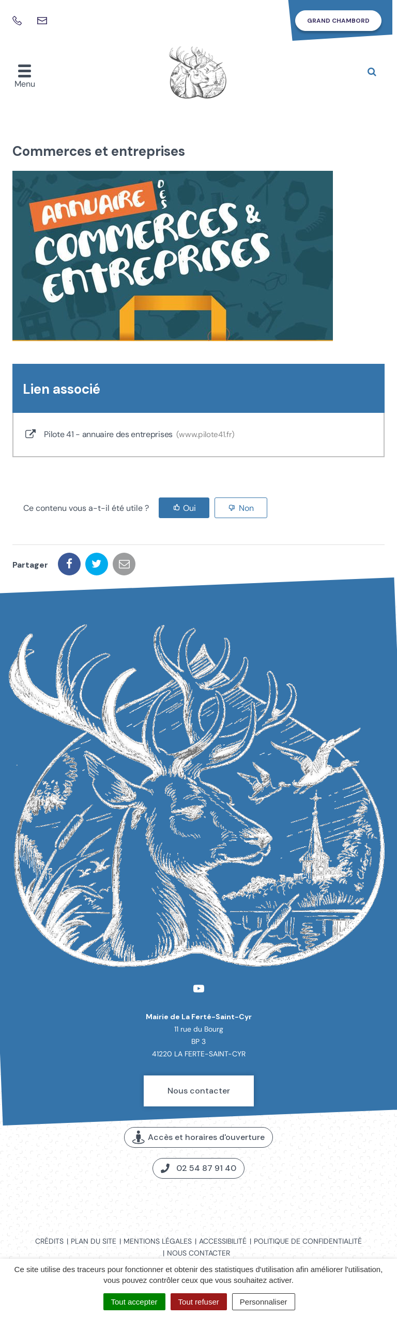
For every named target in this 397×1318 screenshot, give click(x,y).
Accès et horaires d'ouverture (198, 1138)
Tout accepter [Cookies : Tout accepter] (134, 1301)
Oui (189, 508)
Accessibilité (223, 1241)
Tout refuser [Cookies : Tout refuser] (198, 1301)
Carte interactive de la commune (198, 1203)
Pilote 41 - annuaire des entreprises (129, 435)
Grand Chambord (338, 21)
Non (246, 508)
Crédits (49, 1241)
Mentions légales (158, 1241)
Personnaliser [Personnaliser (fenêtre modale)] (263, 1301)
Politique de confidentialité (308, 1241)
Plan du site (93, 1241)
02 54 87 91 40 (198, 1168)
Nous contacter (198, 1090)
